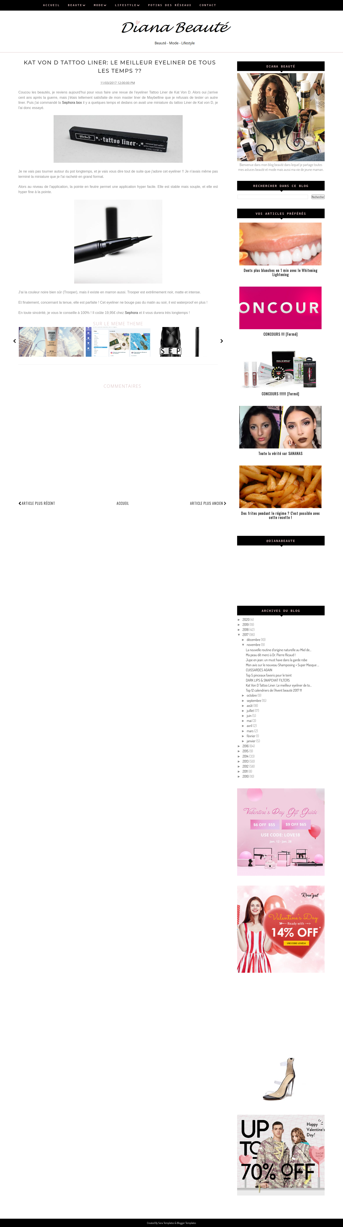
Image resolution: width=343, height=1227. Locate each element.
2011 (245, 771)
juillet (251, 710)
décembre (254, 639)
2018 (246, 629)
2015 (246, 751)
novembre (254, 644)
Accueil (123, 502)
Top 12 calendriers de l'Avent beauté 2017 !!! (274, 690)
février (251, 736)
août (250, 705)
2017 (246, 634)
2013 (246, 761)
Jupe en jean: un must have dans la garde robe (276, 660)
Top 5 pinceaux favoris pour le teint (269, 675)
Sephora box (72, 102)
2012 (246, 766)
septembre (254, 700)
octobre (252, 695)
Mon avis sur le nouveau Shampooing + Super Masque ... (282, 665)
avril (250, 725)
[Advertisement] (281, 1013)
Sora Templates (166, 1222)
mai (249, 720)
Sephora (131, 312)
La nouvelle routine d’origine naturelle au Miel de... (278, 650)
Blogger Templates (186, 1222)
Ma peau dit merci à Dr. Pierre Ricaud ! (271, 655)
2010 (246, 776)
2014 (246, 756)
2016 (246, 746)
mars (250, 731)
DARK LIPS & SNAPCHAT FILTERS (268, 680)
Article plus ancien (208, 502)
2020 (246, 619)
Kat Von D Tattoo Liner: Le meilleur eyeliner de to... (279, 685)
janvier (251, 741)
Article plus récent (38, 502)
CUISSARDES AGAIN (259, 670)
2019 (246, 624)
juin (249, 715)
